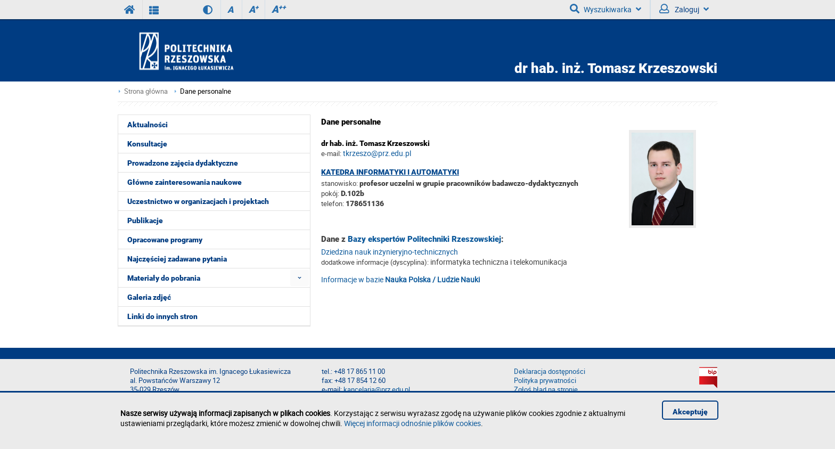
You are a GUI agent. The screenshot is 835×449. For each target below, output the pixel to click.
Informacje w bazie (400, 279)
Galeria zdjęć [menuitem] (149, 297)
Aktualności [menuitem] (147, 124)
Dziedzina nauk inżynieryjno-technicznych (389, 252)
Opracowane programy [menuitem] (164, 239)
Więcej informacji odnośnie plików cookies (412, 423)
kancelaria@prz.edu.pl (376, 389)
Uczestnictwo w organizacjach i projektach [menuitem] (198, 201)
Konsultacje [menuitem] (147, 144)
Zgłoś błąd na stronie (546, 389)
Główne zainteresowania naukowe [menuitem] (184, 182)
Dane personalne (205, 91)
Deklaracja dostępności (549, 371)
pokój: (331, 193)
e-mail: (331, 153)
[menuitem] (299, 278)
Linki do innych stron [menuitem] (162, 316)
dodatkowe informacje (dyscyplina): (375, 262)
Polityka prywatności (545, 380)
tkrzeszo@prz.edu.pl (377, 153)
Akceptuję (690, 411)
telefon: (332, 203)
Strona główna (146, 91)
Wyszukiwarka (605, 9)
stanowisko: (339, 183)
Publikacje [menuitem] (145, 220)
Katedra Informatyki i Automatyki (390, 172)
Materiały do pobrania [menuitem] (163, 278)
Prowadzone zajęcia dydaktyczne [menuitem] (182, 163)
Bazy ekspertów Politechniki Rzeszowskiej (424, 239)
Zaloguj (684, 9)
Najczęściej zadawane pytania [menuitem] (177, 259)
